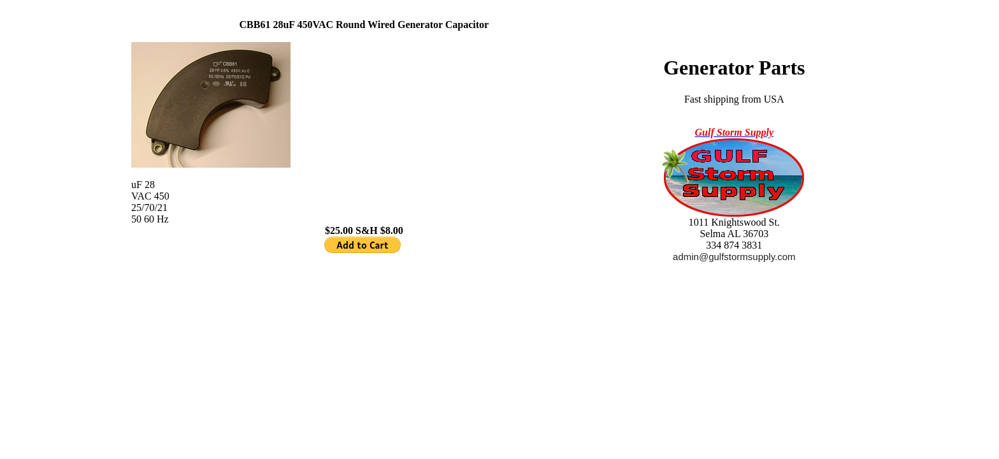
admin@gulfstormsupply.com (734, 256)
